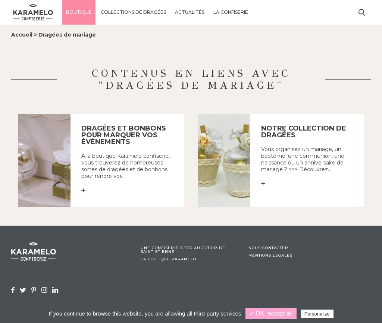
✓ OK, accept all (271, 313)
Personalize (317, 314)
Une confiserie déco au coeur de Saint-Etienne (183, 250)
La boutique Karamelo (168, 259)
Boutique (79, 12)
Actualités (189, 12)
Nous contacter (268, 248)
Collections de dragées (133, 12)
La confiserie (230, 12)
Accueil (21, 34)
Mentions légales (270, 255)
